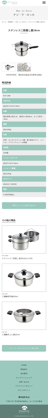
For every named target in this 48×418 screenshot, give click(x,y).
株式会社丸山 (24, 397)
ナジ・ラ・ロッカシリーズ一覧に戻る (24, 348)
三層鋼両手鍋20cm (10, 296)
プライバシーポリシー (24, 386)
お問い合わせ (24, 382)
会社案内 (24, 373)
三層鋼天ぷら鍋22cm (11, 335)
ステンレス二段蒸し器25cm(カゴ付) (17, 258)
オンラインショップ (24, 378)
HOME (24, 365)
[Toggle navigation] (44, 3)
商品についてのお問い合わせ (24, 205)
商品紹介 (24, 369)
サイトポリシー (24, 390)
